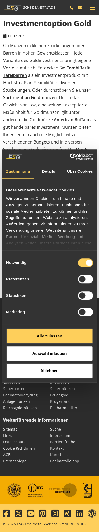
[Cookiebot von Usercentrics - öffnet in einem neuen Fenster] (70, 143)
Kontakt (57, 448)
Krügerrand (60, 401)
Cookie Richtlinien (19, 448)
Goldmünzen (61, 375)
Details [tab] (48, 158)
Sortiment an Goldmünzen (30, 97)
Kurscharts (59, 454)
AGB (7, 454)
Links (7, 435)
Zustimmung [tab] (18, 158)
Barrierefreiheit (64, 441)
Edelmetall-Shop (64, 460)
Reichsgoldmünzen (20, 407)
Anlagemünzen (16, 401)
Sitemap (10, 429)
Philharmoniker (63, 407)
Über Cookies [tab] (80, 158)
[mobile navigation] (92, 7)
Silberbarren (14, 388)
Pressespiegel (15, 460)
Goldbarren (13, 375)
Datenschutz (14, 441)
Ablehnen (49, 358)
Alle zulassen (49, 323)
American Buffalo (71, 120)
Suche (55, 429)
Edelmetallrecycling (20, 394)
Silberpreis (59, 382)
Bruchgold (59, 394)
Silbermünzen (62, 388)
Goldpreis (11, 382)
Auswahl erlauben (49, 340)
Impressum (60, 435)
